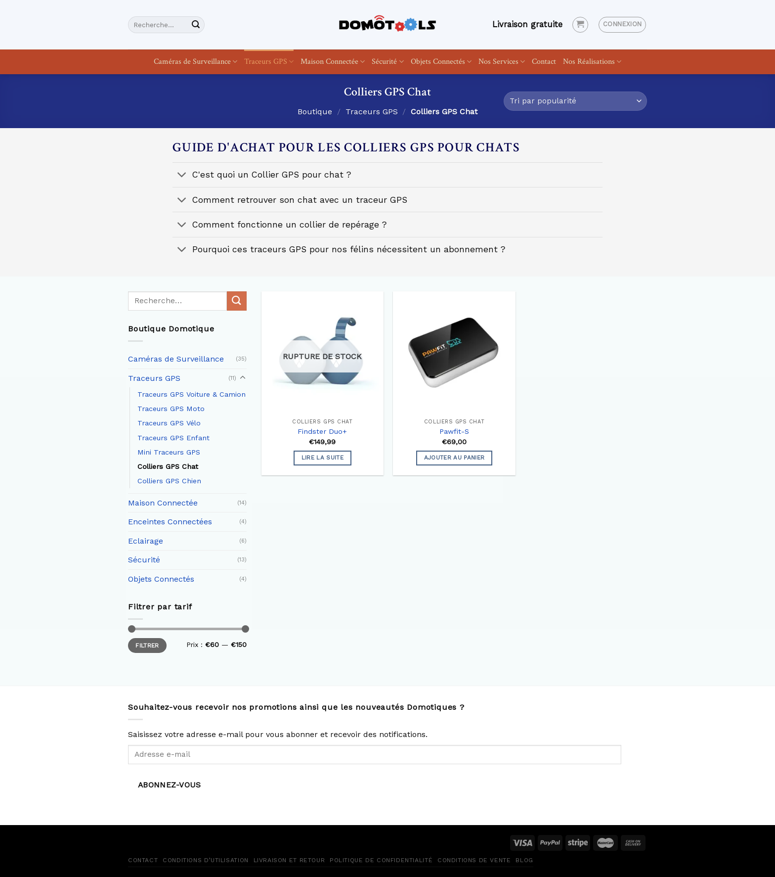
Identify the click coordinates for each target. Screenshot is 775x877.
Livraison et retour (289, 860)
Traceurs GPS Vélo (169, 423)
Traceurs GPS (269, 61)
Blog (524, 860)
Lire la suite (322, 457)
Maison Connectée (333, 61)
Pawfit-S (454, 431)
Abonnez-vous (169, 785)
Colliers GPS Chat (167, 466)
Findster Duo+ (322, 431)
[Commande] (575, 101)
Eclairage (145, 541)
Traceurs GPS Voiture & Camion (191, 394)
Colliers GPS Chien (169, 481)
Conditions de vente (474, 860)
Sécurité (387, 61)
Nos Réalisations (592, 61)
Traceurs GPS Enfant (173, 438)
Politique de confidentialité (381, 860)
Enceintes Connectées (170, 521)
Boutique (315, 111)
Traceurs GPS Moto (171, 409)
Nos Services (501, 61)
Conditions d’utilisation (206, 860)
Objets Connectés (441, 61)
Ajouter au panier (454, 457)
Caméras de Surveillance (195, 61)
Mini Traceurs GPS (168, 452)
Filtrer (147, 645)
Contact (544, 61)
